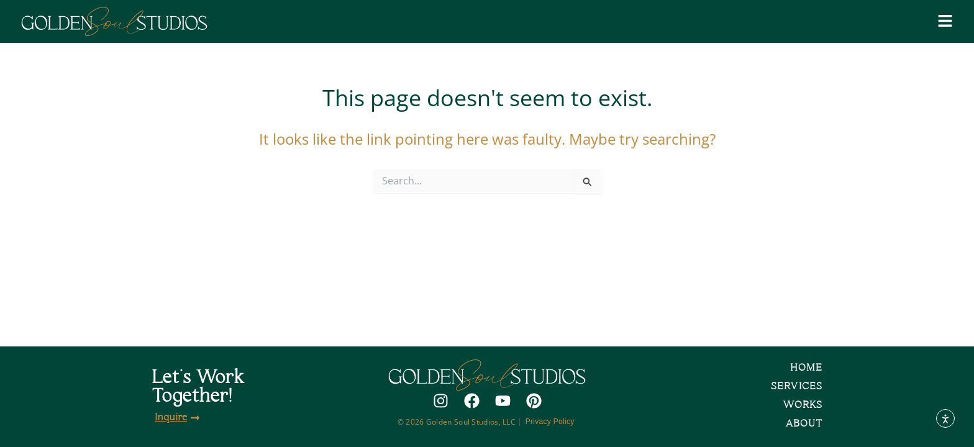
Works (802, 405)
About (803, 424)
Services (796, 386)
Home (806, 368)
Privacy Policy (551, 421)
